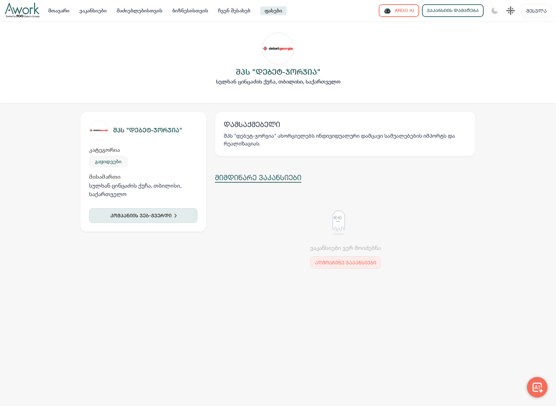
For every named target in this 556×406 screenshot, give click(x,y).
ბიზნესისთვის (190, 10)
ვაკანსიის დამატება (453, 10)
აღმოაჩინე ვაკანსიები (345, 262)
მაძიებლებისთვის (139, 10)
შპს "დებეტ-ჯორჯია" (147, 130)
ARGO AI (399, 11)
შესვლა (536, 11)
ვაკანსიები (93, 10)
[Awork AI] (537, 387)
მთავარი (59, 10)
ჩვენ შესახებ (234, 10)
